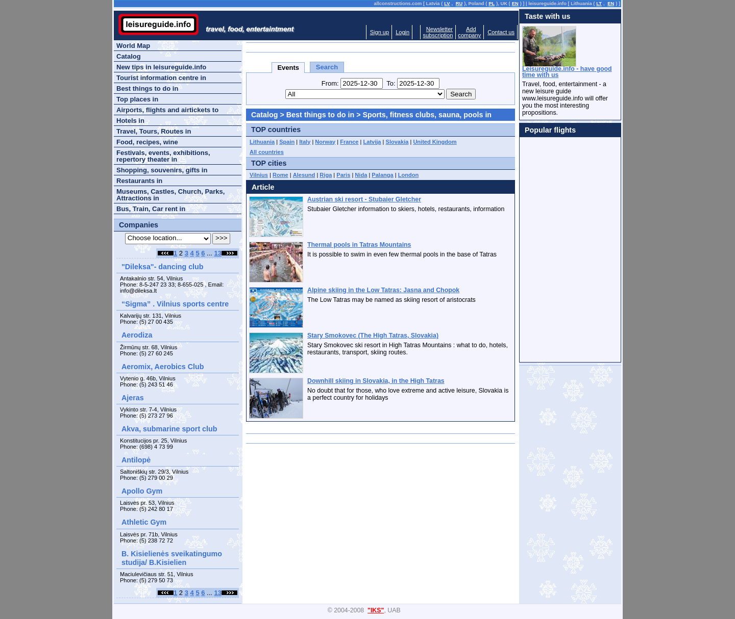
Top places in (137, 99)
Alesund (304, 175)
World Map (133, 45)
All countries (267, 152)
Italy (304, 142)
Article (263, 187)
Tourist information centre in (161, 78)
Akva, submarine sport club (169, 429)
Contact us (500, 32)
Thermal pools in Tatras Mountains (359, 244)
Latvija (372, 142)
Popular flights (550, 130)
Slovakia (397, 142)
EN (515, 3)
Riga (326, 175)
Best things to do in (320, 115)
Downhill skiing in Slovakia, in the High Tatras (376, 380)
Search (327, 67)
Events (288, 67)
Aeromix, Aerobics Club (162, 367)
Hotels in (130, 120)
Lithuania (262, 142)
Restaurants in (139, 181)
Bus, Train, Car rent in (150, 209)
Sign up (379, 32)
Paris (343, 175)
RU (459, 3)
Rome (280, 175)
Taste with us (548, 16)
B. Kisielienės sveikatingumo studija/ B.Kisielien (171, 558)
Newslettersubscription (438, 32)
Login (402, 32)
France (349, 142)
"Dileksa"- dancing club (162, 267)
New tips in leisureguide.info (161, 67)
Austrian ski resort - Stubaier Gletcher (364, 199)
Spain (287, 142)
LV (447, 3)
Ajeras (132, 398)
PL (491, 3)
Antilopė (136, 460)
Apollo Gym (141, 491)
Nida (361, 175)
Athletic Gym (143, 522)
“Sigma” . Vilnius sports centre (175, 304)
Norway (325, 142)
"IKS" (376, 610)
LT (599, 3)
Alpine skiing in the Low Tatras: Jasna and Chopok (383, 290)
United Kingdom (434, 142)
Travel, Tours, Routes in (153, 131)
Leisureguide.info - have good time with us (567, 72)
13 (218, 253)
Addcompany (469, 32)
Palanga (382, 175)
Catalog (264, 115)
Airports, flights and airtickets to (167, 110)
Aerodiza (136, 335)
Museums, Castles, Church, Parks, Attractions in (170, 195)
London (408, 175)
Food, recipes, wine (147, 142)
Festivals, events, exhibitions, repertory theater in (163, 156)
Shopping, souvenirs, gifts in (161, 170)
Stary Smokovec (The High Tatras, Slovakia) (372, 335)
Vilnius (259, 175)
